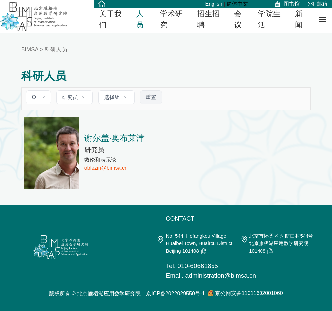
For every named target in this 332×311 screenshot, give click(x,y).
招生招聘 (208, 19)
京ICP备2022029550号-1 (175, 293)
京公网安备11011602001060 (249, 293)
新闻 (299, 19)
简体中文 (237, 4)
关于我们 (110, 19)
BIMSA (29, 49)
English (213, 4)
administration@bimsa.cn (220, 275)
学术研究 (171, 19)
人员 (140, 19)
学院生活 (269, 19)
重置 (151, 97)
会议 (238, 19)
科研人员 (56, 49)
